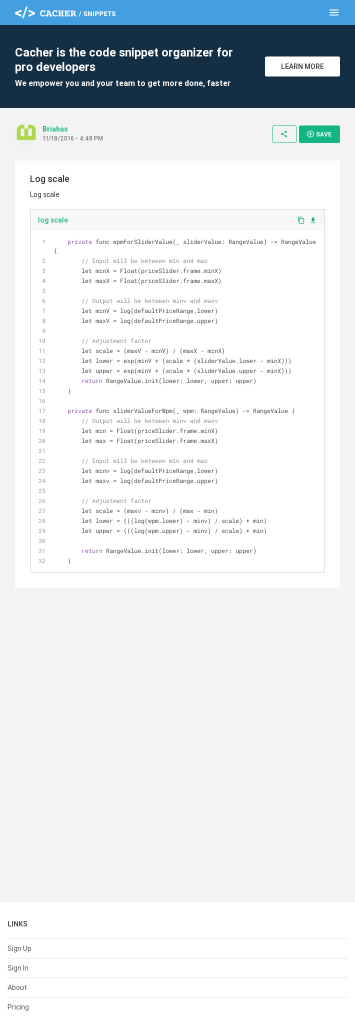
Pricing (18, 1007)
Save (319, 134)
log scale (53, 220)
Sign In (18, 968)
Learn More (302, 66)
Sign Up (20, 948)
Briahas (55, 129)
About (17, 987)
